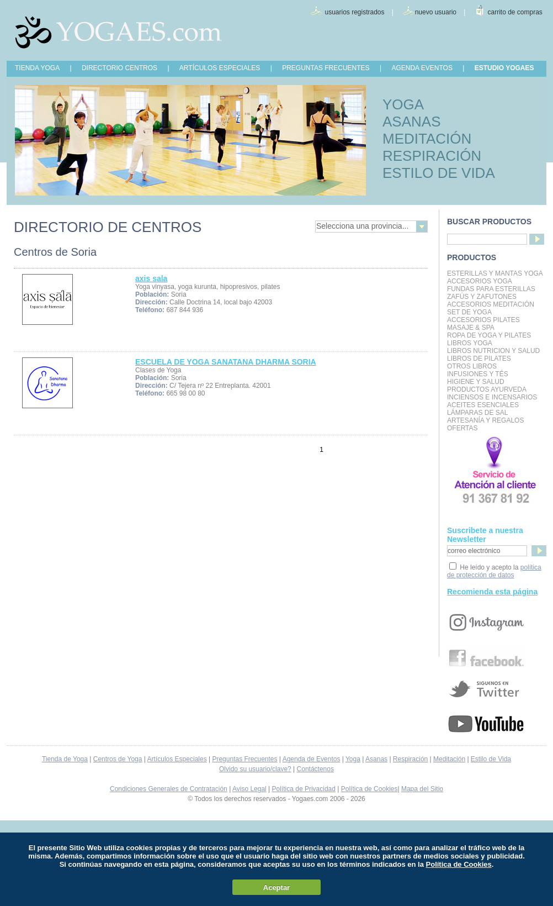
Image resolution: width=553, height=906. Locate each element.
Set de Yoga (469, 312)
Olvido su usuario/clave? (255, 769)
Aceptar (276, 887)
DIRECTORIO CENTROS (119, 68)
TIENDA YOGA (37, 68)
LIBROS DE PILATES (479, 358)
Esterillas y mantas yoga (495, 273)
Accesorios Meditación (490, 304)
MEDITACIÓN (426, 138)
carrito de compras (515, 12)
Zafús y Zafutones (482, 297)
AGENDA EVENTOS (421, 68)
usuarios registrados (354, 12)
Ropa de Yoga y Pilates (489, 335)
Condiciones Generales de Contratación (168, 789)
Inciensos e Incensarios (492, 397)
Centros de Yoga (117, 759)
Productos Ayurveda (487, 389)
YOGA (403, 104)
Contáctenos (315, 769)
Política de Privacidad (304, 789)
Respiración (410, 759)
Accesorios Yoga (479, 281)
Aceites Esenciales (483, 405)
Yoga (352, 759)
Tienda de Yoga (65, 759)
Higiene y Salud (475, 382)
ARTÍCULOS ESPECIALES (219, 68)
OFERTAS (462, 428)
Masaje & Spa (470, 327)
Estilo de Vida (491, 759)
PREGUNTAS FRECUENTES (325, 68)
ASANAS (411, 121)
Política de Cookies (369, 789)
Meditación (449, 759)
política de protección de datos (494, 571)
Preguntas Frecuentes (244, 759)
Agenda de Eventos (312, 759)
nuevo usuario (435, 12)
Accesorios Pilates (483, 320)
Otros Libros (472, 366)
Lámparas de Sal (477, 413)
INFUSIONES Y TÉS (477, 374)
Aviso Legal (249, 789)
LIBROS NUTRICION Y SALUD (493, 351)
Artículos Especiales (177, 759)
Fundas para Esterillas (491, 289)
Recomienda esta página (492, 591)
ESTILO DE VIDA (438, 173)
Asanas (376, 759)
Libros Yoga (469, 343)
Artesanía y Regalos (485, 420)
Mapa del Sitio (422, 789)
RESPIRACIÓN (431, 156)
